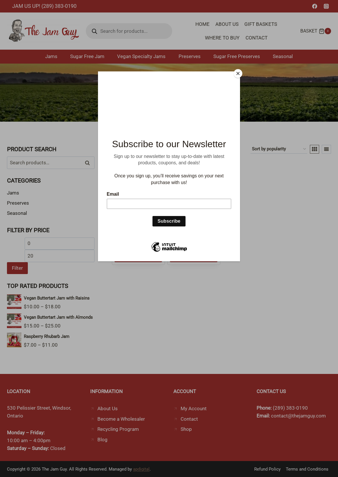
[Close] (238, 73)
